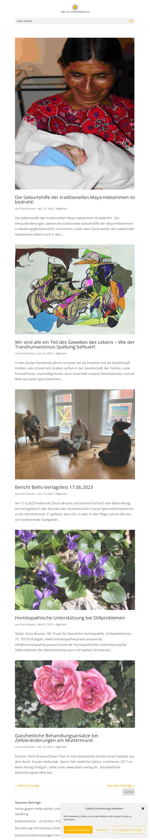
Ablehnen (102, 830)
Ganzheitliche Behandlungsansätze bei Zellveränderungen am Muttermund (56, 737)
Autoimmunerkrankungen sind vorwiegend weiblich (53, 835)
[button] (143, 808)
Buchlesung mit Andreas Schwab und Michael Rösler (54, 828)
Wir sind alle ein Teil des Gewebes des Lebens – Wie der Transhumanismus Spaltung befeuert (75, 344)
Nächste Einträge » (121, 785)
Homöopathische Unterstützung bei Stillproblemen (70, 617)
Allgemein (61, 208)
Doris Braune (27, 208)
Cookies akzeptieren (78, 830)
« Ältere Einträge (27, 785)
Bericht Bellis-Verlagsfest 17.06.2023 (54, 487)
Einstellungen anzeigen (128, 830)
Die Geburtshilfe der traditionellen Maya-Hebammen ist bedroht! (75, 199)
